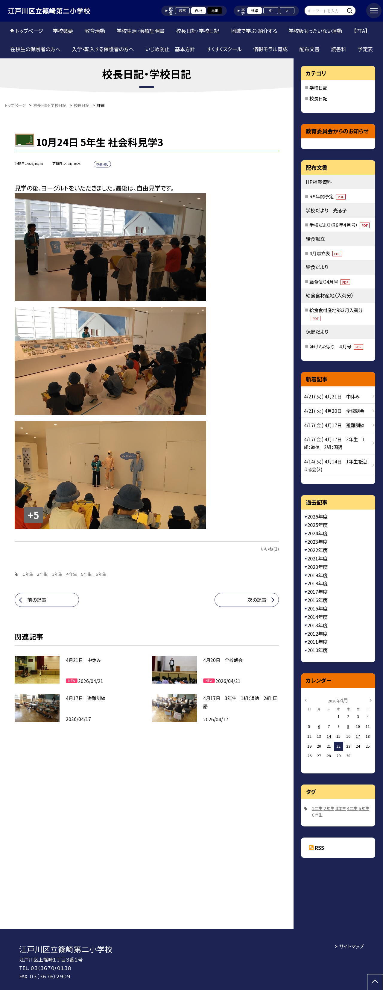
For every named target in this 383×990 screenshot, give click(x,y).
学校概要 (63, 30)
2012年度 (317, 633)
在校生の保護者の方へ (35, 49)
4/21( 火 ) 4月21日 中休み (332, 396)
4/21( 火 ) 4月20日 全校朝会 (334, 410)
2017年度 (317, 591)
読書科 (338, 49)
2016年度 (317, 600)
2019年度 (317, 575)
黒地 (214, 10)
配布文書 (309, 49)
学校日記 (318, 87)
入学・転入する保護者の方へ (103, 49)
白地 (198, 10)
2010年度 (317, 650)
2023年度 (317, 541)
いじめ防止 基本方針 (170, 49)
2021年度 (317, 558)
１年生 (27, 574)
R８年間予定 (327, 196)
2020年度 (317, 566)
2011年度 (317, 641)
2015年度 (317, 608)
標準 (254, 10)
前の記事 (36, 599)
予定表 (365, 49)
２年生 (42, 574)
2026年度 (317, 516)
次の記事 (256, 599)
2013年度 (317, 625)
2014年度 (317, 616)
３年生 (56, 574)
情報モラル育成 (270, 49)
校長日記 (318, 98)
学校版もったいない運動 (315, 30)
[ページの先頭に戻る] (375, 982)
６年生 (100, 574)
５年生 (86, 574)
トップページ (29, 30)
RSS (319, 847)
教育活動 (95, 30)
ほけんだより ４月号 (336, 346)
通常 (182, 10)
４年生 (71, 574)
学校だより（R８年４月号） (339, 224)
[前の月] (306, 700)
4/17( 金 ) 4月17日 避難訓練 (334, 425)
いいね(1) (270, 548)
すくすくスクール (224, 49)
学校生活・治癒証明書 (140, 30)
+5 (33, 515)
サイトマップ (351, 946)
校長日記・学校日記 (197, 30)
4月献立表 (325, 253)
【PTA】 (360, 30)
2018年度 (317, 583)
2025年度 (317, 524)
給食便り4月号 (329, 281)
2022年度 (317, 550)
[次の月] (371, 700)
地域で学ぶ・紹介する (254, 30)
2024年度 (317, 533)
